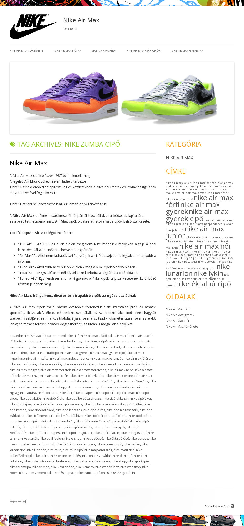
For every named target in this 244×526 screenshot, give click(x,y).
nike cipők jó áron (106, 433)
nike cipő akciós (30, 398)
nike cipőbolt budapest (44, 433)
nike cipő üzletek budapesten (43, 427)
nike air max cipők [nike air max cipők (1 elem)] (190, 186)
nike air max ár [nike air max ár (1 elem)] (200, 251)
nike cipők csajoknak (77, 433)
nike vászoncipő (62, 467)
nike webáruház (107, 467)
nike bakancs (48, 393)
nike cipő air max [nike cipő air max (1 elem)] (183, 255)
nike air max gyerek (74, 353)
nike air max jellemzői (106, 358)
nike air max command (47, 347)
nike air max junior (23, 364)
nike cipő (102, 393)
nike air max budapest (65, 341)
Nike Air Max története (26, 51)
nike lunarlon (36, 450)
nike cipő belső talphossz (83, 398)
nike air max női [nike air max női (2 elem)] (204, 246)
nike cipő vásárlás (79, 427)
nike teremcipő (20, 467)
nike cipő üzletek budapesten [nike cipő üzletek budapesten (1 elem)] (197, 268)
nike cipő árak (53, 398)
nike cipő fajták (20, 404)
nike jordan (132, 444)
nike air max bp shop (32, 341)
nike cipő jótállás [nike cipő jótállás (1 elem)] (209, 258)
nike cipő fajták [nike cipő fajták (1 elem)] (188, 258)
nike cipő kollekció (41, 410)
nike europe (139, 438)
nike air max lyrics (137, 364)
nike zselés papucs (61, 473)
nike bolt (66, 393)
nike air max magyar (24, 370)
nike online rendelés (66, 455)
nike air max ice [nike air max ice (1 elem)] (176, 224)
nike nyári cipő (124, 450)
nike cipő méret (37, 415)
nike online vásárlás (97, 455)
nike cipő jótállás (130, 404)
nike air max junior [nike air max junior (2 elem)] (195, 232)
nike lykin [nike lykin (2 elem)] (208, 273)
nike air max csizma (79, 347)
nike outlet (31, 461)
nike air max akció (94, 335)
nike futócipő (65, 444)
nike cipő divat (141, 398)
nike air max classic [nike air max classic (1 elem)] (215, 186)
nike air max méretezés (89, 370)
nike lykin (54, 450)
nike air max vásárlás (98, 381)
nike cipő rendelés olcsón (94, 421)
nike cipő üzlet (124, 421)
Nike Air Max (81, 20)
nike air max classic (124, 341)
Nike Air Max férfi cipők (143, 51)
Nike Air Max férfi (103, 51)
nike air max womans (81, 387)
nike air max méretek (55, 370)
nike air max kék (49, 364)
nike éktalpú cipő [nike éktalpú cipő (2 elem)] (203, 283)
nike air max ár (119, 335)
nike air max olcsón (54, 375)
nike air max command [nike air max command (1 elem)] (203, 189)
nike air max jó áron (138, 358)
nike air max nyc (27, 375)
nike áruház (29, 393)
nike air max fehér (135, 347)
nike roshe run (82, 461)
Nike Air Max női (65, 51)
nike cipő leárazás (69, 410)
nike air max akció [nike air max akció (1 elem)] (177, 182)
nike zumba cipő (88, 473)
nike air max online (119, 375)
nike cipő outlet (35, 421)
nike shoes (102, 461)
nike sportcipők (138, 461)
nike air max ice (37, 358)
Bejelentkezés (17, 501)
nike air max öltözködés (87, 375)
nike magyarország (98, 450)
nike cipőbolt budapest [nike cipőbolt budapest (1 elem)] (209, 255)
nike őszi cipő (122, 455)
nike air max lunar (110, 364)
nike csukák (29, 438)
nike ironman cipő (109, 444)
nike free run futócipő (38, 444)
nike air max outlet (41, 381)
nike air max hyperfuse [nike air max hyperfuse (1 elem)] (219, 220)
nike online (42, 455)
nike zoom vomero (32, 473)
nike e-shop (72, 438)
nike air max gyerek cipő (107, 353)
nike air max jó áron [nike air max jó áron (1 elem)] (198, 237)
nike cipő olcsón (115, 415)
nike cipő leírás (94, 410)
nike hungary (85, 444)
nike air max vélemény (132, 381)
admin (130, 473)
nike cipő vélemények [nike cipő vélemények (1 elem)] (212, 261)
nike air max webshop (49, 387)
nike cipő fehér (44, 404)
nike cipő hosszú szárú (100, 404)
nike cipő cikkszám (116, 398)
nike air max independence (70, 358)
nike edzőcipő (93, 438)
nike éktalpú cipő (117, 438)
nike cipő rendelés (60, 421)
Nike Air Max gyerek (185, 51)
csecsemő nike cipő (65, 335)
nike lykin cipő (73, 450)
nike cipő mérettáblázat (66, 415)
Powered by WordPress (219, 506)
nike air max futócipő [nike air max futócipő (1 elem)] (179, 199)
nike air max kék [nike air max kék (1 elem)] (222, 237)
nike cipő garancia (69, 404)
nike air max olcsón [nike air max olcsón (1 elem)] (178, 251)
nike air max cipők (96, 341)
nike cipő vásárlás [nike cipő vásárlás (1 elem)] (186, 261)
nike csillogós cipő (134, 433)
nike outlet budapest (55, 461)
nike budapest (84, 393)
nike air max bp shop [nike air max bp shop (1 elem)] (203, 182)
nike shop (119, 461)
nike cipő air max (122, 393)
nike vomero (85, 467)
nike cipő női (94, 415)
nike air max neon (121, 370)
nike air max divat (107, 347)
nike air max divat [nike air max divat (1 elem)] (193, 192)
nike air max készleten (79, 364)
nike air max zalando (114, 387)
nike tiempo (40, 467)
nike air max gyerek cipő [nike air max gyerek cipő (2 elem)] (197, 215)
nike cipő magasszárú (122, 410)
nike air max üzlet (69, 381)
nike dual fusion (51, 438)
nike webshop (130, 467)
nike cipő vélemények (109, 427)
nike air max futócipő (44, 353)
